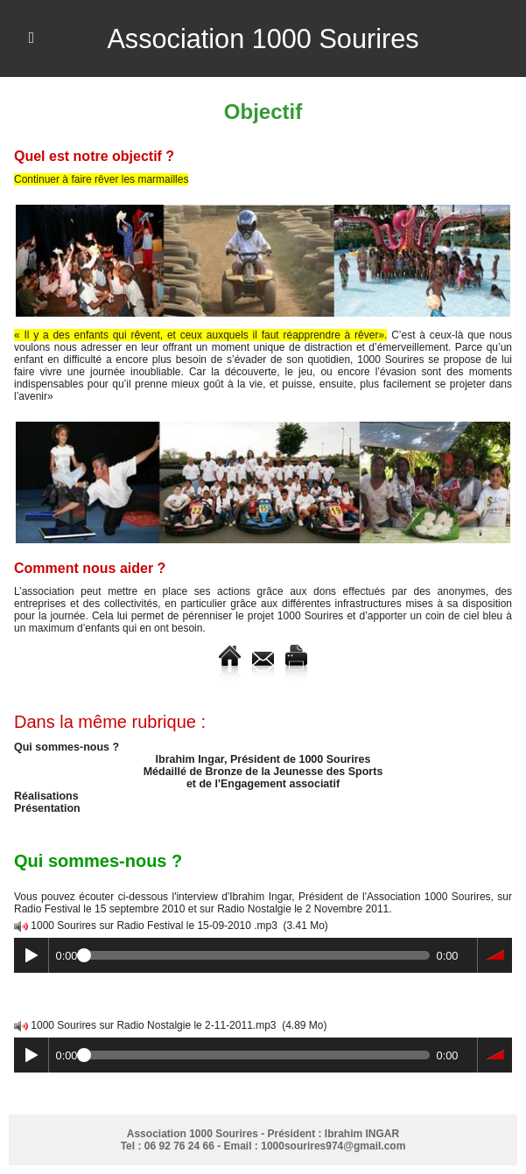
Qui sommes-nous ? (64, 747)
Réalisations (45, 796)
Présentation (46, 808)
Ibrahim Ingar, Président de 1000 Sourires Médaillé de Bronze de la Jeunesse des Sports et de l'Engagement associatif (263, 771)
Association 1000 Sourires (263, 38)
